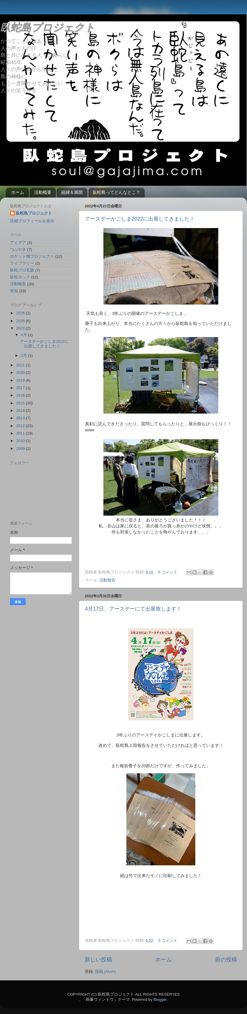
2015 (21, 403)
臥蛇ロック (20, 277)
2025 (21, 321)
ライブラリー (22, 263)
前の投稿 (226, 959)
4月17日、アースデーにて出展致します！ (133, 609)
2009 (21, 448)
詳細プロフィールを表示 (32, 221)
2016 (21, 395)
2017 (21, 388)
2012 (21, 426)
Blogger (160, 999)
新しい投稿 (98, 959)
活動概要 (42, 192)
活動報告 (107, 580)
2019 (21, 380)
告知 (14, 291)
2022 (21, 328)
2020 (21, 372)
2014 (21, 410)
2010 (21, 441)
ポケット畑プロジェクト (32, 256)
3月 (24, 355)
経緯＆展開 (72, 192)
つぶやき (18, 249)
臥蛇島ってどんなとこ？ (116, 192)
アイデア (18, 242)
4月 (24, 335)
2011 (21, 433)
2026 (21, 313)
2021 (21, 365)
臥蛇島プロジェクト (47, 27)
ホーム (17, 192)
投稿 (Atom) (105, 971)
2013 (21, 418)
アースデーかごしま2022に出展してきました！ (140, 219)
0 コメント (167, 572)
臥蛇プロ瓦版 (22, 270)
